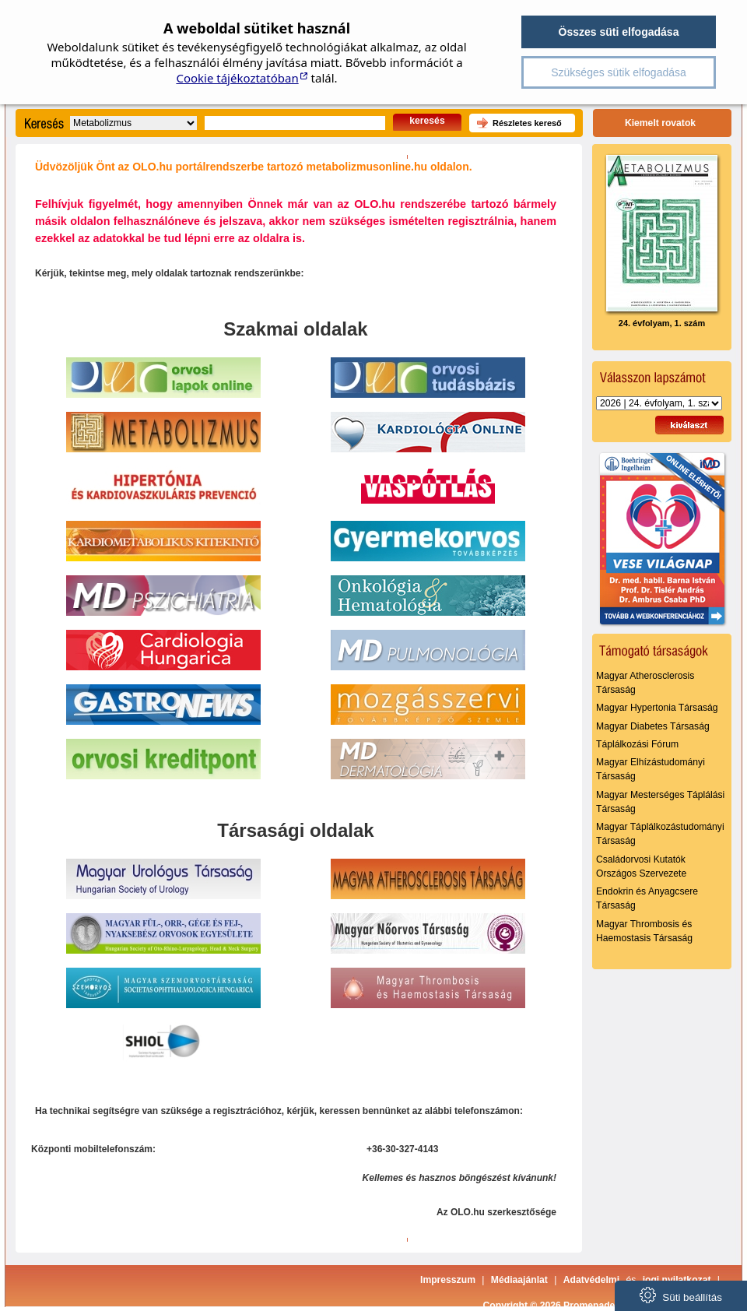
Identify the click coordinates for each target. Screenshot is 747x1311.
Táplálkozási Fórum (637, 744)
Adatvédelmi (591, 1279)
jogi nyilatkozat (677, 1279)
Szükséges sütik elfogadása (618, 72)
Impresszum (447, 1279)
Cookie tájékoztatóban (237, 78)
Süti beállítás (681, 1295)
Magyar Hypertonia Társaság (657, 707)
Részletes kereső (527, 123)
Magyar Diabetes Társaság (653, 726)
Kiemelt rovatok (660, 123)
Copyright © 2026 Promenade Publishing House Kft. (599, 1305)
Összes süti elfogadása (619, 32)
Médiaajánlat (519, 1279)
